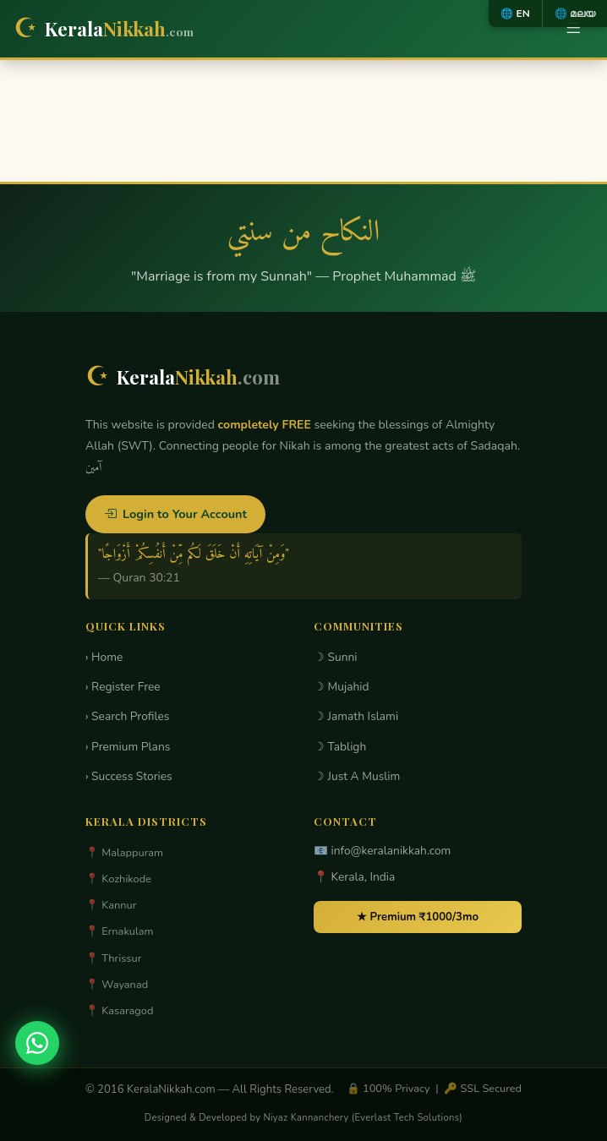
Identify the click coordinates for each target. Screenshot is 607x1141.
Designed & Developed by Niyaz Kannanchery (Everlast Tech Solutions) (303, 1117)
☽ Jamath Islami (356, 716)
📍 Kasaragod (119, 1010)
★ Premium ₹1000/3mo (417, 917)
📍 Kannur (110, 905)
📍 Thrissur (113, 958)
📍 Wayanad (116, 984)
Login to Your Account (175, 514)
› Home (104, 657)
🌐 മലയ (575, 13)
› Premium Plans (127, 747)
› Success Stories (128, 776)
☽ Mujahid (341, 687)
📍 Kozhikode (118, 879)
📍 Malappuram (124, 852)
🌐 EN (514, 13)
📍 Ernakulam (119, 931)
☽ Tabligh (340, 747)
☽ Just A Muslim (357, 776)
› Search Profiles (127, 716)
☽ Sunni (336, 657)
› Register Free (123, 687)
